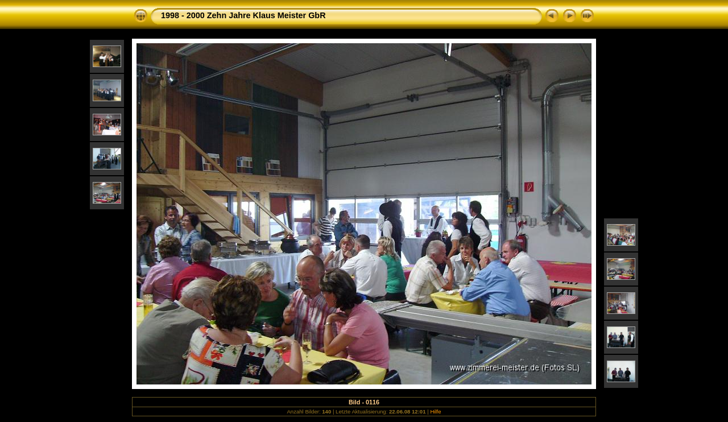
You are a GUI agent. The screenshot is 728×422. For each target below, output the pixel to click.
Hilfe (435, 411)
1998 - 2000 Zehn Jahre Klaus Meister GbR (243, 15)
